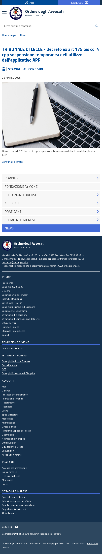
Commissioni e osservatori (15, 295)
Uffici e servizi (9, 323)
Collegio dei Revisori (12, 303)
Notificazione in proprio (13, 438)
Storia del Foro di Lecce (13, 331)
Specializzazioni (10, 414)
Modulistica (7, 418)
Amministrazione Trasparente (47, 533)
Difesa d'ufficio (9, 426)
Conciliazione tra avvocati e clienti (18, 505)
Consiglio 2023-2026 (12, 287)
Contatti (5, 335)
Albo (29, 3)
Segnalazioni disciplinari (14, 509)
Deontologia (8, 434)
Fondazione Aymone (12, 348)
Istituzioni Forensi (11, 327)
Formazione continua (12, 398)
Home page (9, 35)
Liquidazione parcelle (12, 446)
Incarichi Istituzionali (12, 299)
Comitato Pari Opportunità (14, 311)
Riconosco (7, 406)
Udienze (6, 390)
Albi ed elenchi (9, 513)
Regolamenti (8, 402)
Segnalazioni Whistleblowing (16, 533)
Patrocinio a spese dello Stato (17, 430)
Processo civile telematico (15, 394)
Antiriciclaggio (8, 422)
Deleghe (6, 291)
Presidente (7, 283)
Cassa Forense (9, 365)
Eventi (5, 410)
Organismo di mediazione (15, 315)
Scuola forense (9, 472)
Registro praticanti (11, 476)
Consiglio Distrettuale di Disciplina (18, 307)
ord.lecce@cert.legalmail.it (15, 262)
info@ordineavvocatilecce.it (23, 258)
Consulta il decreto (12, 162)
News (23, 35)
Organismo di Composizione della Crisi (21, 319)
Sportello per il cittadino (14, 497)
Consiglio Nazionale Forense (16, 361)
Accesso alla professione (14, 468)
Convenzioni (8, 450)
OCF (4, 369)
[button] (98, 178)
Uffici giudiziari (9, 442)
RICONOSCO (78, 3)
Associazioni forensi (12, 454)
